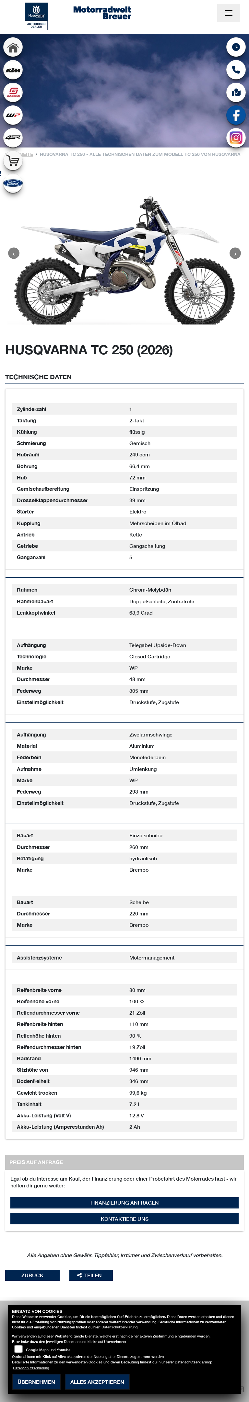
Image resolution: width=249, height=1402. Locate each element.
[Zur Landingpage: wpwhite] (13, 115)
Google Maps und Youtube (48, 1350)
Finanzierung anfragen (124, 1202)
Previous (13, 253)
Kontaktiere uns (124, 1219)
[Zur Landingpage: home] (13, 47)
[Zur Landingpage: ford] (13, 183)
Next (235, 253)
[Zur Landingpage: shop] (13, 160)
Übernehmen (36, 1382)
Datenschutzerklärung (119, 1327)
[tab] (124, 393)
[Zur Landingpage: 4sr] (13, 137)
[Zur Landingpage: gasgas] (13, 92)
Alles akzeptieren (97, 1382)
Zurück (32, 1275)
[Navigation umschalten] (229, 13)
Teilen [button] (90, 1275)
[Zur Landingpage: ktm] (13, 69)
